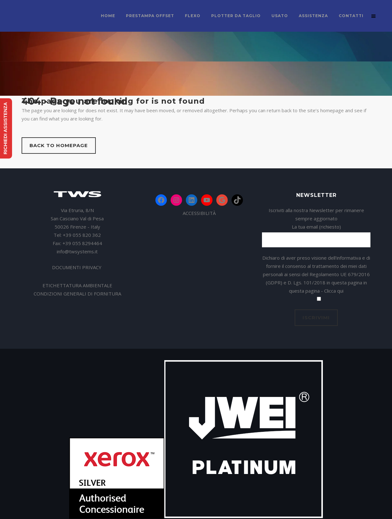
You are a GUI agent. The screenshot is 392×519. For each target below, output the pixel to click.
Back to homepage (58, 145)
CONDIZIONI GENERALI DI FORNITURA (77, 293)
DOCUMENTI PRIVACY (77, 267)
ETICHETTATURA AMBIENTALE (77, 285)
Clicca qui (333, 291)
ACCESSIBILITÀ (199, 213)
